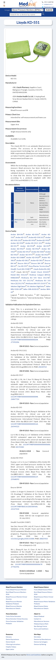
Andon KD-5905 (43, 240)
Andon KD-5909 (17, 243)
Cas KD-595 (22, 266)
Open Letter (10, 649)
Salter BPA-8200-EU (31, 289)
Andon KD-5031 (32, 234)
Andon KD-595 (43, 246)
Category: (8, 10)
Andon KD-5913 (23, 252)
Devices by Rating (40, 644)
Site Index (37, 637)
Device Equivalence (12, 639)
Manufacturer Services (41, 621)
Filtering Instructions (13, 644)
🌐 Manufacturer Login (48, 7)
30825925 (43, 539)
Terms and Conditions (41, 629)
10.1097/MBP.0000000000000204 (24, 340)
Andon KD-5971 (26, 254)
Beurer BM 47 (24, 263)
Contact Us (37, 619)
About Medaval (39, 616)
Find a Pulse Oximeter (13, 616)
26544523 (15, 426)
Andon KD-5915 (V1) (33, 243)
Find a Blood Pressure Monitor (16, 589)
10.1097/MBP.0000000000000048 (24, 397)
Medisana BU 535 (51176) (22, 280)
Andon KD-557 (21, 237)
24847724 (15, 399)
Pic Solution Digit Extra (35, 286)
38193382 (20, 447)
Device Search (10, 642)
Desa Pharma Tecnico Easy (39, 266)
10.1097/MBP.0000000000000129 (24, 477)
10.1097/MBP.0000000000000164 (24, 424)
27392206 (15, 342)
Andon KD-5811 (22, 260)
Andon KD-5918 (27, 246)
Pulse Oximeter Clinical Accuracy (17, 619)
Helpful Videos (11, 647)
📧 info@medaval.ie (47, 4)
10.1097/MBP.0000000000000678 (29, 564)
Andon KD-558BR (18, 257)
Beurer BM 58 (37, 263)
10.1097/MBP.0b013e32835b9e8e (24, 506)
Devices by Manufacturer (42, 639)
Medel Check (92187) (40, 272)
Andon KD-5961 (17, 249)
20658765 (42, 367)
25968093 (15, 479)
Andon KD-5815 (37, 260)
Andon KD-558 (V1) (36, 237)
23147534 (15, 509)
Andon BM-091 (17, 234)
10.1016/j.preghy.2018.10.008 (22, 539)
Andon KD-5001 (37, 252)
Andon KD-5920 (32, 257)
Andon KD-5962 (32, 249)
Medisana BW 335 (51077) (36, 283)
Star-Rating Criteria (40, 626)
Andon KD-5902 (29, 240)
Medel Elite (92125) (19, 275)
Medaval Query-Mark (41, 624)
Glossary (9, 637)
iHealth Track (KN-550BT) (21, 269)
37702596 (15, 567)
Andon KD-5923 (42, 254)
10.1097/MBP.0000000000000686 (36, 444)
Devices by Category (40, 642)
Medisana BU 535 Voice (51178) (35, 278)
